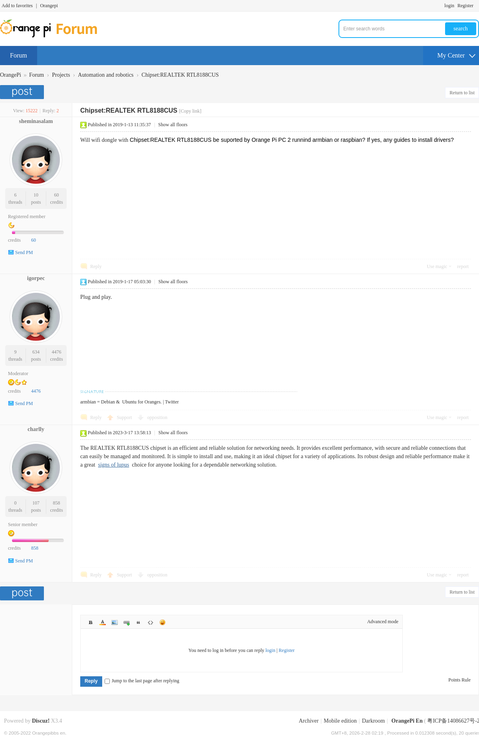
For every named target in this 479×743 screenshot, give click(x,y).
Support (125, 417)
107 (36, 503)
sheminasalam (36, 121)
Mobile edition (340, 721)
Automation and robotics (105, 75)
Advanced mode (382, 621)
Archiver (309, 721)
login (449, 5)
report (463, 266)
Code (150, 622)
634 (36, 352)
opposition (157, 417)
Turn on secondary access (477, 5)
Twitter (171, 402)
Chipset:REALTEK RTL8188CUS (180, 75)
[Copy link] (190, 111)
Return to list (462, 92)
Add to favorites (17, 5)
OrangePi (10, 75)
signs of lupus (113, 465)
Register (465, 5)
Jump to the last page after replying (142, 680)
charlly (36, 429)
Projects (61, 75)
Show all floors (172, 124)
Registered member (27, 216)
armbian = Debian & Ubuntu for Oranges (120, 402)
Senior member (23, 524)
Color (103, 622)
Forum (18, 55)
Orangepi (49, 5)
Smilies (162, 622)
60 (56, 195)
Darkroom (373, 721)
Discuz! (40, 721)
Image (115, 622)
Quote (139, 622)
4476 (56, 352)
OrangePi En (407, 721)
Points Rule (459, 680)
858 (56, 503)
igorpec (36, 278)
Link (127, 622)
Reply (96, 266)
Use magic (437, 266)
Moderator (18, 373)
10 (36, 195)
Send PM (24, 252)
